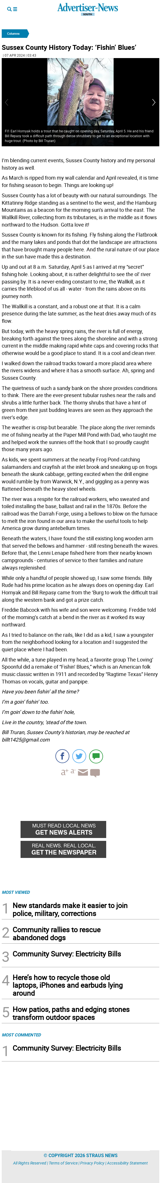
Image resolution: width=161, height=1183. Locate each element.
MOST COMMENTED (21, 1035)
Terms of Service (63, 1163)
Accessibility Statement (127, 1163)
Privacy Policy (92, 1163)
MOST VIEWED (16, 892)
